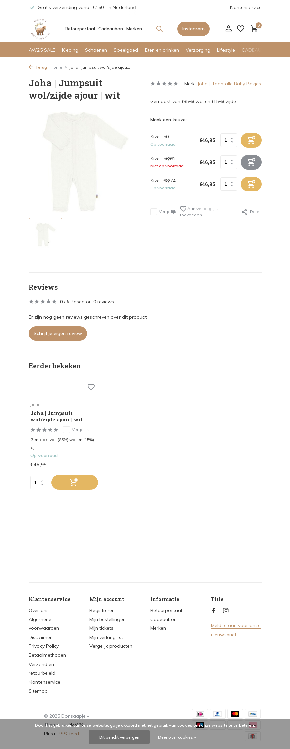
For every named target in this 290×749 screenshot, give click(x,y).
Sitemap (38, 691)
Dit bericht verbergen (119, 737)
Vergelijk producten (110, 646)
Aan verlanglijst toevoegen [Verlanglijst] (199, 211)
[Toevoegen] (74, 482)
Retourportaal (80, 29)
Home (58, 67)
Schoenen (96, 50)
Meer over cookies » (177, 737)
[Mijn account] (228, 29)
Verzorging (198, 50)
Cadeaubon (110, 29)
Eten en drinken (162, 50)
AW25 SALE (42, 50)
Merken (134, 29)
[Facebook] (213, 611)
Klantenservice (246, 7)
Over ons (39, 610)
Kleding (70, 50)
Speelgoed (126, 50)
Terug (38, 67)
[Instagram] (226, 611)
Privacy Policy (44, 646)
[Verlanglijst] (240, 28)
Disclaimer (40, 637)
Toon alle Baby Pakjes (236, 84)
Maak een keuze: (168, 120)
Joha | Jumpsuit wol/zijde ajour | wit (56, 416)
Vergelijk (163, 212)
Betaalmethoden (47, 655)
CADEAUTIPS (256, 50)
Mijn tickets (101, 628)
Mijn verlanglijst (106, 637)
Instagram (193, 29)
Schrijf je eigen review (58, 333)
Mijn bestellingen (107, 619)
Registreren (102, 610)
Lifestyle (226, 50)
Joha (202, 84)
